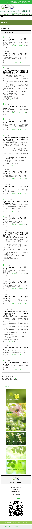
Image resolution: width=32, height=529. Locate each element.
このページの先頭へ (5, 386)
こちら (11, 99)
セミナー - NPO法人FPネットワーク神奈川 (9, 526)
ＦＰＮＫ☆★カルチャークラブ (17, 45)
